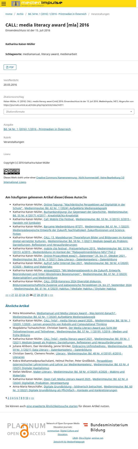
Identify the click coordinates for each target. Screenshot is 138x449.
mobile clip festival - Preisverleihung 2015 (70, 248)
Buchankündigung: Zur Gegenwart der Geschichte (75, 212)
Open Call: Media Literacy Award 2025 (67, 379)
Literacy (61, 353)
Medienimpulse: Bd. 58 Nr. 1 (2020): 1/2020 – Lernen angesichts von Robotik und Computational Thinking (71, 322)
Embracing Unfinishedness (89, 346)
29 (42, 295)
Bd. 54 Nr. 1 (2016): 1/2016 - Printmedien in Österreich (57, 14)
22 (16, 295)
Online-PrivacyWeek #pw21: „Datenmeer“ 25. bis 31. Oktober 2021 (85, 255)
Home (8, 14)
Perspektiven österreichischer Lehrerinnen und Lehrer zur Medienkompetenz (63, 362)
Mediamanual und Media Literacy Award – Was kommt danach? (76, 313)
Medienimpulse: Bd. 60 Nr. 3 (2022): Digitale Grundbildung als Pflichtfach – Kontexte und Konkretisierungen (72, 388)
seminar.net (97, 438)
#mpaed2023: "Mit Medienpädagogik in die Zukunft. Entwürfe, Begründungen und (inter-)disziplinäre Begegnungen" (67, 272)
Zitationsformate (15, 111)
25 (27, 295)
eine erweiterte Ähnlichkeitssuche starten (52, 406)
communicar (53, 430)
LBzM (75, 438)
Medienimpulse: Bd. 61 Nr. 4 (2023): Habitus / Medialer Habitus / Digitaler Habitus (65, 288)
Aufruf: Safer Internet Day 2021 (63, 263)
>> (51, 295)
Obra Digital (85, 438)
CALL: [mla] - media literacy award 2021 (68, 339)
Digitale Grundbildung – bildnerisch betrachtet (73, 386)
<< (6, 295)
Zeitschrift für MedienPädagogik (69, 441)
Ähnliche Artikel (17, 306)
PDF (11, 67)
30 (45, 295)
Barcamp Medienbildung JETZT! (63, 226)
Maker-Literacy (42, 371)
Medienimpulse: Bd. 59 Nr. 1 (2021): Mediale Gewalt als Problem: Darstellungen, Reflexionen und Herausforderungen (70, 242)
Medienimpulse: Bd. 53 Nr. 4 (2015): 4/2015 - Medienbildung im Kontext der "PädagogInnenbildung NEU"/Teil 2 (73, 250)
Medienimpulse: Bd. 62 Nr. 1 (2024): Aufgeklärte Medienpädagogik (66, 208)
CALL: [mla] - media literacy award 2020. (69, 320)
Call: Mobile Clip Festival (59, 219)
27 (34, 295)
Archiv (20, 14)
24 (23, 295)
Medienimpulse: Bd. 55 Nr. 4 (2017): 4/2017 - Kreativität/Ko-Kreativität (70, 213)
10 (26, 398)
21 (12, 295)
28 (38, 295)
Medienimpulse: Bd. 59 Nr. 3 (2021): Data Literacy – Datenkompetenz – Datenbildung (65, 259)
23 (20, 295)
